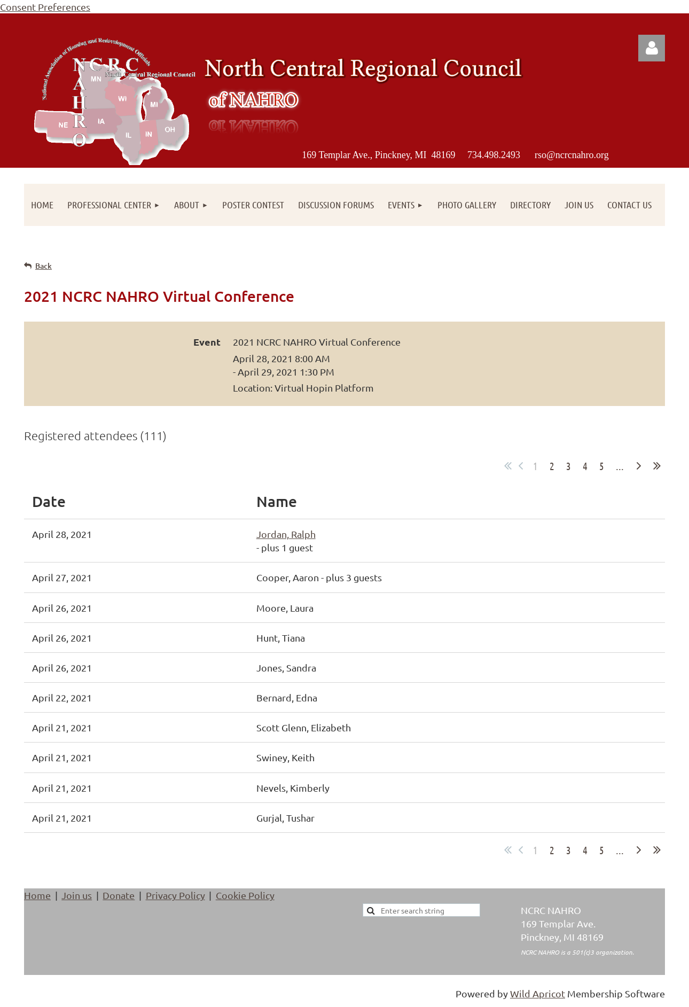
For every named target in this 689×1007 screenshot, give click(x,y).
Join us (76, 895)
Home (37, 895)
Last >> (657, 465)
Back (43, 266)
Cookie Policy (245, 895)
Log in (651, 48)
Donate (119, 895)
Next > (638, 465)
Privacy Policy (175, 895)
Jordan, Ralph (286, 534)
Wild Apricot (537, 993)
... (620, 465)
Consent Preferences (45, 6)
